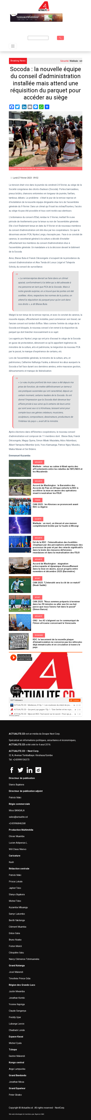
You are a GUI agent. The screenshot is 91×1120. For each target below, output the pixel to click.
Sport (37, 578)
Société (38, 519)
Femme (37, 500)
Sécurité (38, 462)
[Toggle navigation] (13, 46)
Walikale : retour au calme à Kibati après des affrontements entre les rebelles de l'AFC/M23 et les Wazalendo (57, 469)
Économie (39, 635)
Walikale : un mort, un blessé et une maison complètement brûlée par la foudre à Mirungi (56, 524)
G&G (42, 1114)
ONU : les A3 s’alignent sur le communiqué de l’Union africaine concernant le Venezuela (56, 621)
